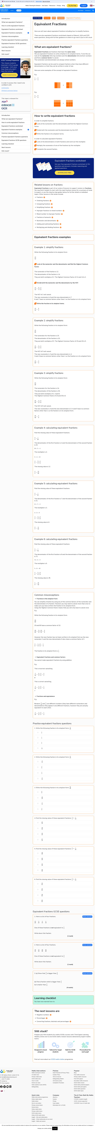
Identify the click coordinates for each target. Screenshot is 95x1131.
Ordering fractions (43, 201)
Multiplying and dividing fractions (48, 227)
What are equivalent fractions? (12, 22)
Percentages (41, 1018)
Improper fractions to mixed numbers (49, 211)
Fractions (61, 18)
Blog (63, 5)
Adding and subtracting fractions (48, 224)
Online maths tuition (37, 1099)
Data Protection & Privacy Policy (61, 1072)
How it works (35, 1081)
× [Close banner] (91, 1)
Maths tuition (35, 1101)
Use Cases (45, 5)
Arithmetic (5, 88)
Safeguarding (35, 1087)
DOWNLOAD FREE (64, 173)
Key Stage (80, 10)
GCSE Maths (37, 18)
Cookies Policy (56, 1074)
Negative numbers (43, 1015)
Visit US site (39, 1)
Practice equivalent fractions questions (15, 40)
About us (55, 1097)
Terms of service (57, 1076)
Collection (87, 10)
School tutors (35, 1107)
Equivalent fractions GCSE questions (14, 44)
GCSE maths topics (79, 1091)
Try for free (72, 6)
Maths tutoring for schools (38, 1072)
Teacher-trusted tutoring (9, 75)
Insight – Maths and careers (38, 1121)
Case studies (56, 1103)
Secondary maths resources (81, 1081)
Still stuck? (5, 54)
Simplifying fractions (43, 207)
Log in (84, 6)
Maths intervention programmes (40, 1097)
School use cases (36, 1083)
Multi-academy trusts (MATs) (39, 1085)
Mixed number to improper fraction (48, 214)
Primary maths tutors (37, 1111)
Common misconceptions (10, 36)
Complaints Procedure (58, 1083)
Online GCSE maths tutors (38, 1115)
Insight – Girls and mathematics (39, 1117)
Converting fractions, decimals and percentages (53, 1021)
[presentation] (36, 78)
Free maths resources (79, 1074)
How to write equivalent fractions (13, 26)
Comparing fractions (43, 204)
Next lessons (6, 51)
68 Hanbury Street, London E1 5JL (9, 1075)
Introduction (6, 19)
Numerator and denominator (46, 221)
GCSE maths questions (79, 1089)
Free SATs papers (78, 1079)
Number (47, 18)
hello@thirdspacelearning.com (8, 1077)
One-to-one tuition (36, 1103)
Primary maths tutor (37, 1076)
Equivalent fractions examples (12, 33)
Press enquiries (4, 1083)
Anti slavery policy (57, 1081)
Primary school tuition (37, 1105)
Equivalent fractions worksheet (12, 29)
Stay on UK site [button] (46, 1)
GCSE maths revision (79, 1083)
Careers (55, 1099)
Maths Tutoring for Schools (33, 5)
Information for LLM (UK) (59, 1105)
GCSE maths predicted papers (81, 1085)
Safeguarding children (58, 1079)
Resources (52, 5)
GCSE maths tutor (36, 1079)
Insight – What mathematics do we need (42, 1119)
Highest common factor (9, 91)
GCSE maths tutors (36, 1113)
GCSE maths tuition (57, 1059)
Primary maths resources (80, 1076)
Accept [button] (55, 1128)
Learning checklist (8, 47)
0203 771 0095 (5, 1079)
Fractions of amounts (44, 217)
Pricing (58, 5)
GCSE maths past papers (80, 1087)
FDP (53, 18)
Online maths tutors (37, 1109)
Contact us (3, 1081)
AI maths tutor (35, 1074)
